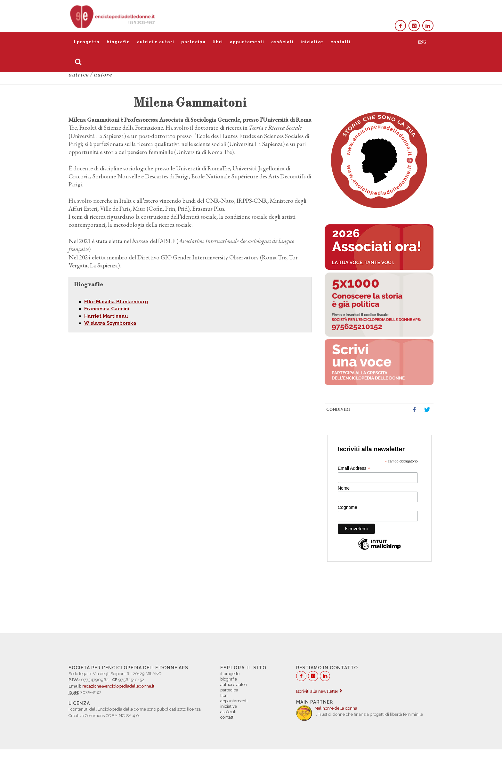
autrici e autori (155, 41)
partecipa (193, 41)
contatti (340, 41)
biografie (118, 41)
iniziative (312, 41)
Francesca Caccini (106, 309)
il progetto (86, 41)
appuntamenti (247, 41)
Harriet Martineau (106, 316)
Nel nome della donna (336, 708)
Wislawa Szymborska (110, 323)
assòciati (282, 41)
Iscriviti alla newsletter (319, 691)
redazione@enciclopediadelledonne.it (118, 686)
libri (218, 41)
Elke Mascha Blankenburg (116, 302)
